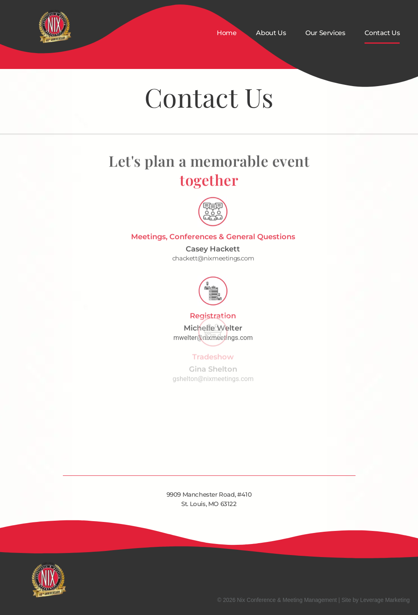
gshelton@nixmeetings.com (213, 357)
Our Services (325, 33)
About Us (271, 33)
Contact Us (382, 33)
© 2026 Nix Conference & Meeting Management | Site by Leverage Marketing (313, 600)
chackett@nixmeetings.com (213, 242)
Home (226, 33)
